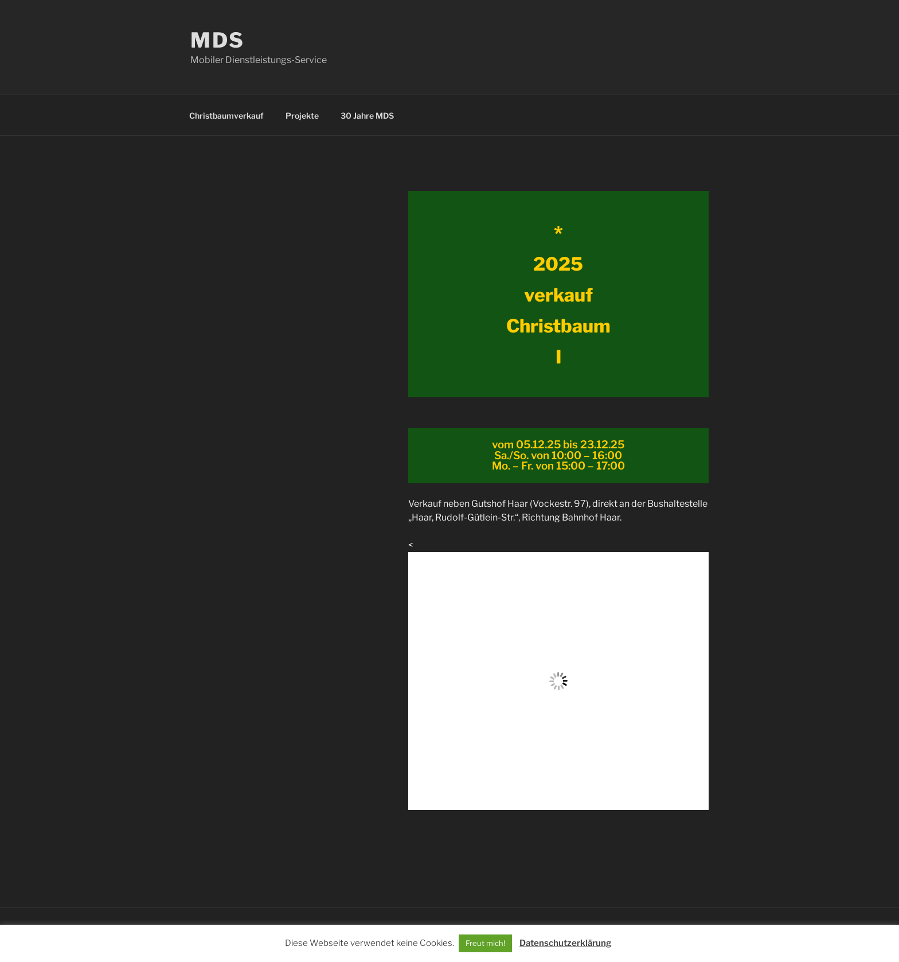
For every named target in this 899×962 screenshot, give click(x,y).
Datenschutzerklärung (565, 943)
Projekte (302, 115)
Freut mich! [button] (485, 943)
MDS (217, 40)
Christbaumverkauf (226, 115)
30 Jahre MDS (367, 115)
